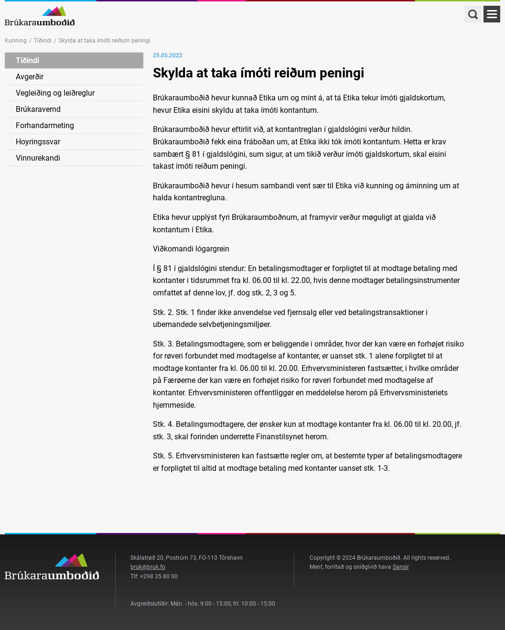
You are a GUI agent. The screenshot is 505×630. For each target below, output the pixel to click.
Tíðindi (43, 40)
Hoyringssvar (38, 141)
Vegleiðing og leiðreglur (55, 93)
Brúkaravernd (38, 109)
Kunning (16, 40)
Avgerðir (29, 76)
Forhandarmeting (45, 125)
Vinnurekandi (38, 158)
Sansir (401, 567)
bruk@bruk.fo (147, 567)
